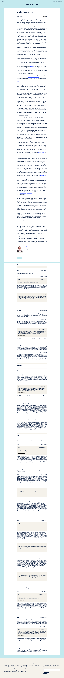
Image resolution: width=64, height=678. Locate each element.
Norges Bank (32, 66)
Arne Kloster (20, 14)
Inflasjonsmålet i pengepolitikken (26, 193)
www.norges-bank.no (59, 1)
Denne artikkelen (41, 152)
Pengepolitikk (19, 258)
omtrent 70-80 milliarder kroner (33, 77)
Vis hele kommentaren (21, 300)
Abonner (53, 1)
